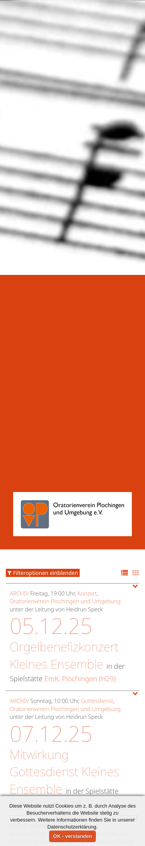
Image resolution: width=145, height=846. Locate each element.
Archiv (19, 536)
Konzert (87, 536)
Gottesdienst (97, 644)
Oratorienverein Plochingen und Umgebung (65, 545)
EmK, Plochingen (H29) (80, 622)
